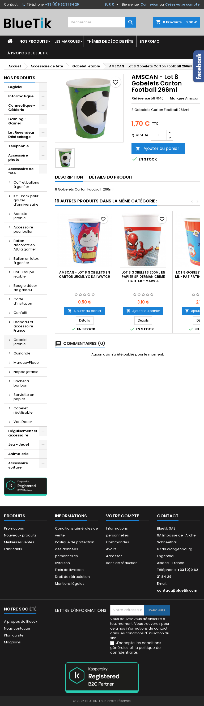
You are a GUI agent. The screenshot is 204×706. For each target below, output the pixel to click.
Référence (140, 98)
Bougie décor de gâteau (25, 287)
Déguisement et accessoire (22, 433)
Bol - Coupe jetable (24, 274)
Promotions (14, 528)
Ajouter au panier (157, 148)
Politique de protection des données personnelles (74, 549)
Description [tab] (69, 177)
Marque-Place (26, 362)
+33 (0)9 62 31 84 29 (62, 4)
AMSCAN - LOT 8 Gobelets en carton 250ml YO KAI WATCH (84, 274)
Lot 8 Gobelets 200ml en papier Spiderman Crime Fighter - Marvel (143, 276)
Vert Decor (23, 421)
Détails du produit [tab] (111, 177)
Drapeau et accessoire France (23, 326)
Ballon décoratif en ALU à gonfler (25, 245)
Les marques (67, 41)
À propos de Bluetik (27, 53)
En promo (150, 41)
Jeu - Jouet (18, 444)
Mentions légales (69, 583)
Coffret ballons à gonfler (26, 184)
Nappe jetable (26, 371)
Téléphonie (18, 146)
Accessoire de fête (20, 171)
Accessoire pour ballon (23, 229)
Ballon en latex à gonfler (26, 260)
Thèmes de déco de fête (110, 41)
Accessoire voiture (18, 465)
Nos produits (33, 41)
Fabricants (13, 549)
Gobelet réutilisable (23, 410)
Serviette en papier (24, 396)
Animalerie (18, 453)
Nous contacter (17, 628)
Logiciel (15, 86)
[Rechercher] (102, 22)
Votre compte (122, 516)
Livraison (62, 562)
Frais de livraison (69, 569)
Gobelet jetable (21, 341)
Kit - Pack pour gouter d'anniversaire (26, 200)
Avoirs (111, 549)
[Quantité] (159, 135)
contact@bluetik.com (177, 590)
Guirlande (22, 353)
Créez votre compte (182, 4)
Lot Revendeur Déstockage (21, 134)
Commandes (117, 542)
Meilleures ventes (19, 542)
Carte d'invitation (23, 301)
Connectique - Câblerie (21, 107)
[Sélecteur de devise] (112, 4)
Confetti (20, 312)
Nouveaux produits (20, 535)
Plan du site (14, 635)
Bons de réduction (122, 562)
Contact (11, 4)
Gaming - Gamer (17, 121)
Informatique (20, 96)
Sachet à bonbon (21, 383)
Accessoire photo (18, 157)
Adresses (114, 555)
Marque (177, 98)
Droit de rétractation (72, 576)
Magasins (12, 642)
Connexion (149, 4)
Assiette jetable (20, 215)
